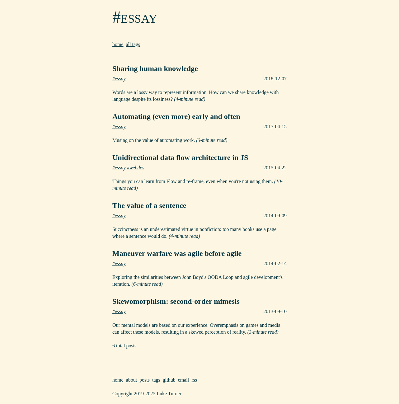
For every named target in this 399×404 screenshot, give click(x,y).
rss (194, 380)
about (131, 380)
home (118, 44)
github (169, 380)
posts (144, 380)
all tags (133, 44)
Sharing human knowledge (155, 68)
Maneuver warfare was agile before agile (177, 253)
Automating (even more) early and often (176, 116)
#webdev (135, 167)
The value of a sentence (149, 205)
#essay (134, 17)
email (183, 380)
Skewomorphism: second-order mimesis (176, 301)
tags (156, 380)
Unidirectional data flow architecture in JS (180, 157)
